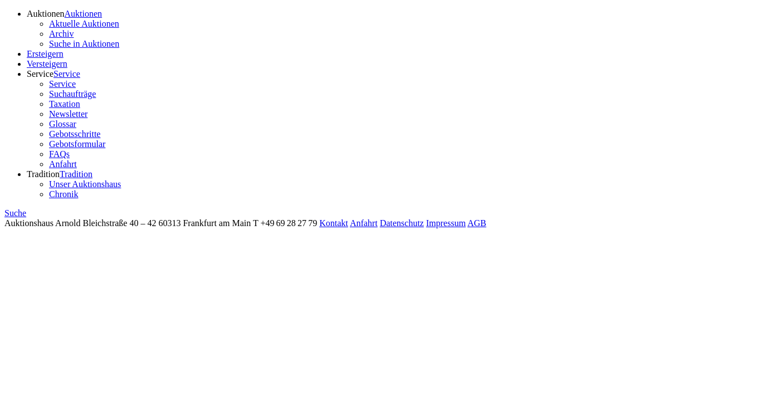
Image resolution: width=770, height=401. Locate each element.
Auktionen (46, 13)
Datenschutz (402, 223)
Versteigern (47, 64)
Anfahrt (63, 164)
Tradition (43, 174)
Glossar (62, 124)
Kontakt (333, 223)
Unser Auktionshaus (85, 184)
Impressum (446, 223)
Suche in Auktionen (84, 43)
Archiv (61, 33)
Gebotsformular (77, 144)
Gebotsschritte (74, 134)
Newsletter (68, 114)
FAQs (59, 154)
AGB (476, 223)
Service (40, 74)
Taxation (64, 104)
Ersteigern (45, 53)
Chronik (63, 194)
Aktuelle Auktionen (84, 23)
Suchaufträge (72, 94)
